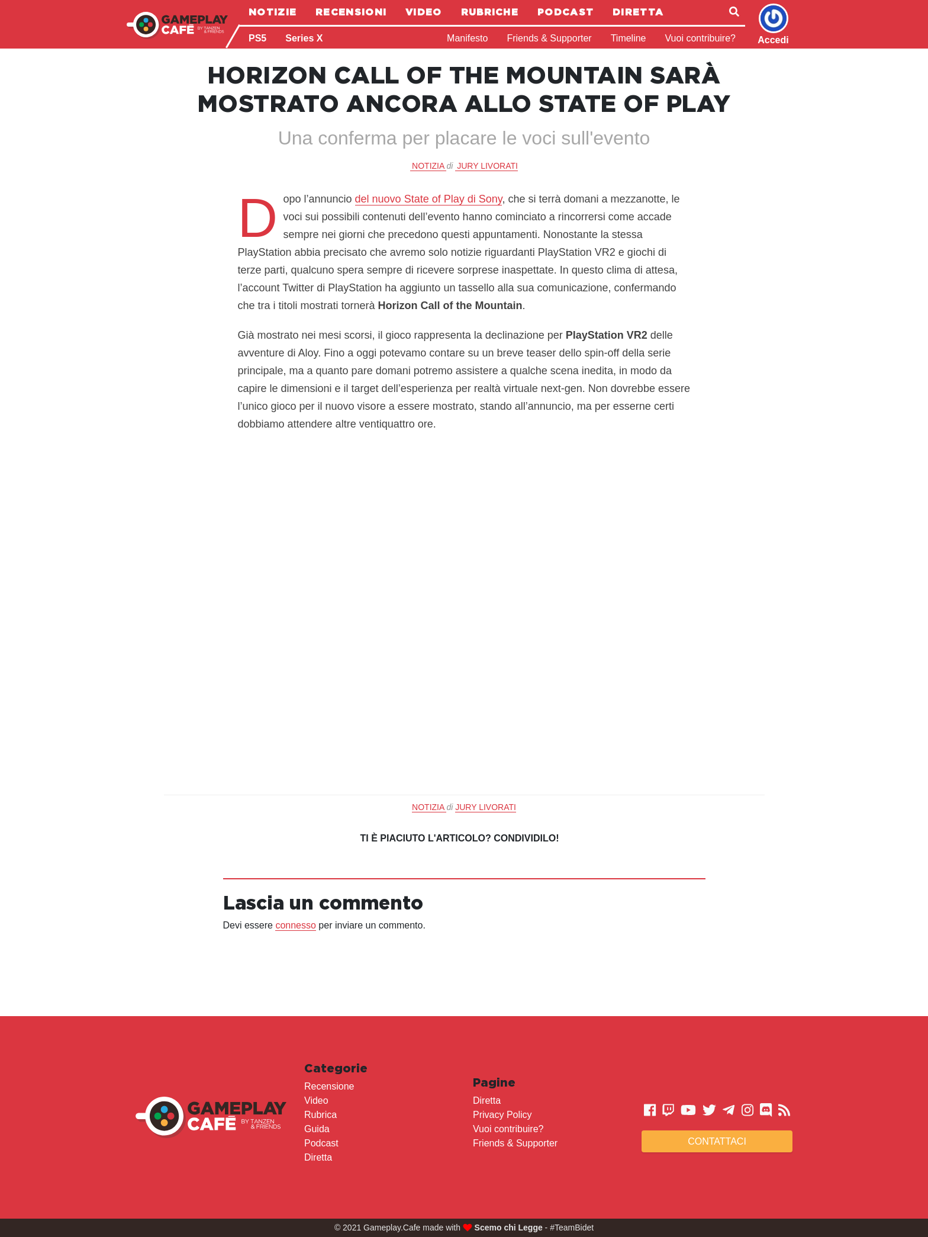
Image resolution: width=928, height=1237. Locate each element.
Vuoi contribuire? (700, 38)
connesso (295, 925)
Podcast (565, 12)
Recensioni (350, 12)
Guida (317, 1129)
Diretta (638, 12)
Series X (304, 38)
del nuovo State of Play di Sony (428, 199)
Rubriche (489, 12)
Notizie (273, 12)
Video (423, 12)
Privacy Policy (502, 1115)
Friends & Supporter (549, 38)
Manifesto (467, 38)
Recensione (329, 1086)
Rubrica (320, 1115)
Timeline (628, 38)
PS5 (257, 38)
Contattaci (717, 1141)
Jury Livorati (487, 166)
